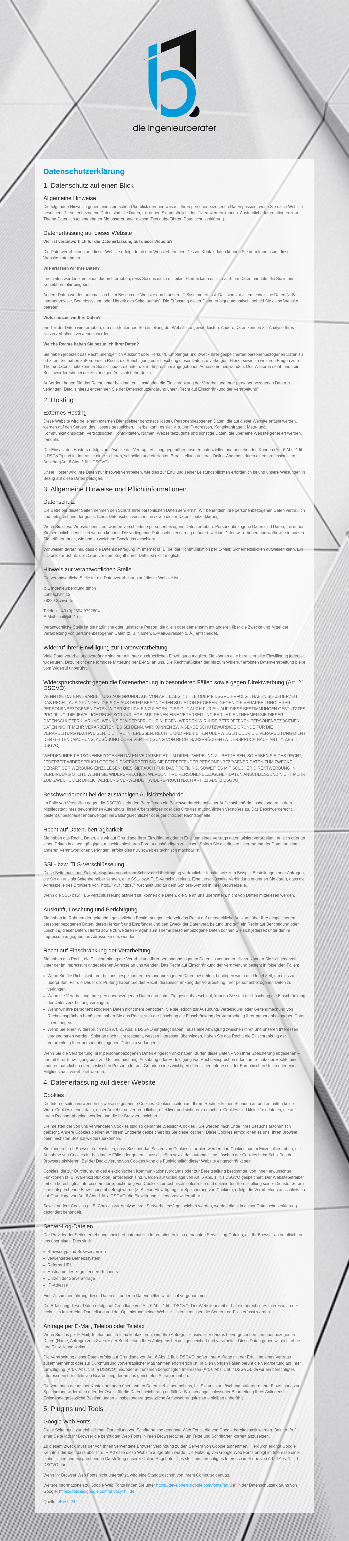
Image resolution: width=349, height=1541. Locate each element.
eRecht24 (66, 1501)
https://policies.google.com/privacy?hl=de (96, 1491)
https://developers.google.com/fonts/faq (192, 1485)
